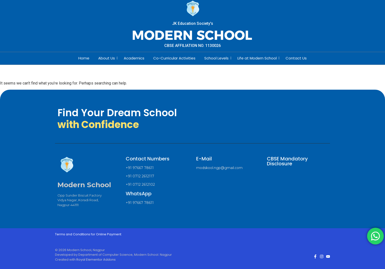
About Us (107, 58)
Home (83, 58)
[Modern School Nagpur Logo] (192, 8)
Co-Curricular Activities (174, 58)
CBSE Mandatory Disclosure (287, 161)
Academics (134, 58)
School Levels (217, 58)
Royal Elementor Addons (96, 259)
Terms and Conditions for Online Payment (88, 234)
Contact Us (296, 58)
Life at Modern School (258, 58)
